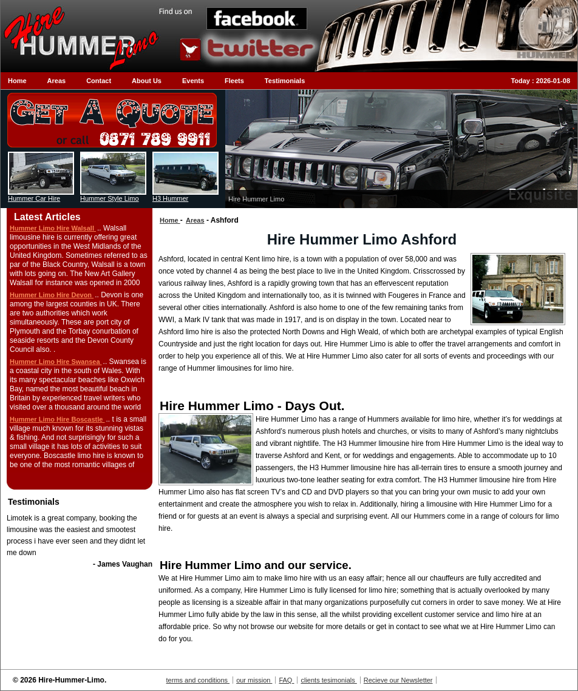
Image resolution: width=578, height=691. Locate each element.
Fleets (234, 80)
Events (193, 80)
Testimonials (285, 80)
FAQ (286, 680)
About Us (147, 80)
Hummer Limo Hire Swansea (56, 361)
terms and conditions (198, 680)
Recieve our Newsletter (398, 680)
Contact (98, 80)
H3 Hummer (170, 198)
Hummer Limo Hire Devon (51, 294)
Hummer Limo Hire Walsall (53, 228)
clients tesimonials (328, 680)
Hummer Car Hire (34, 198)
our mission (254, 680)
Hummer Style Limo (109, 198)
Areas (56, 80)
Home (17, 80)
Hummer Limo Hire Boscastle (57, 419)
